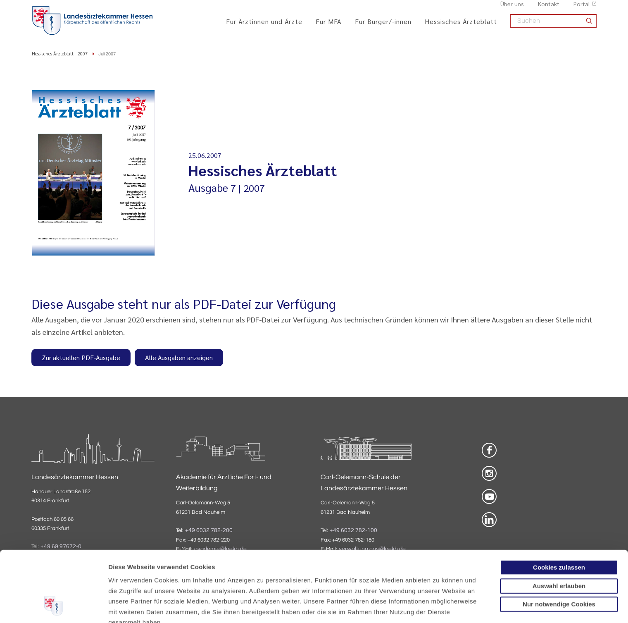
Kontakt (548, 8)
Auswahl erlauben (559, 521)
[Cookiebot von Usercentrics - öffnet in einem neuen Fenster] (53, 607)
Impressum (172, 579)
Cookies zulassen (559, 503)
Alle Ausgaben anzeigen (179, 358)
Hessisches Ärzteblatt (461, 25)
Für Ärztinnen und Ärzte (264, 25)
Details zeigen (440, 606)
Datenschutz (128, 579)
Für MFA (329, 25)
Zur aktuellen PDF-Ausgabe (81, 358)
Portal (581, 8)
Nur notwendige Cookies (559, 540)
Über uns (512, 8)
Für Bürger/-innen (383, 25)
